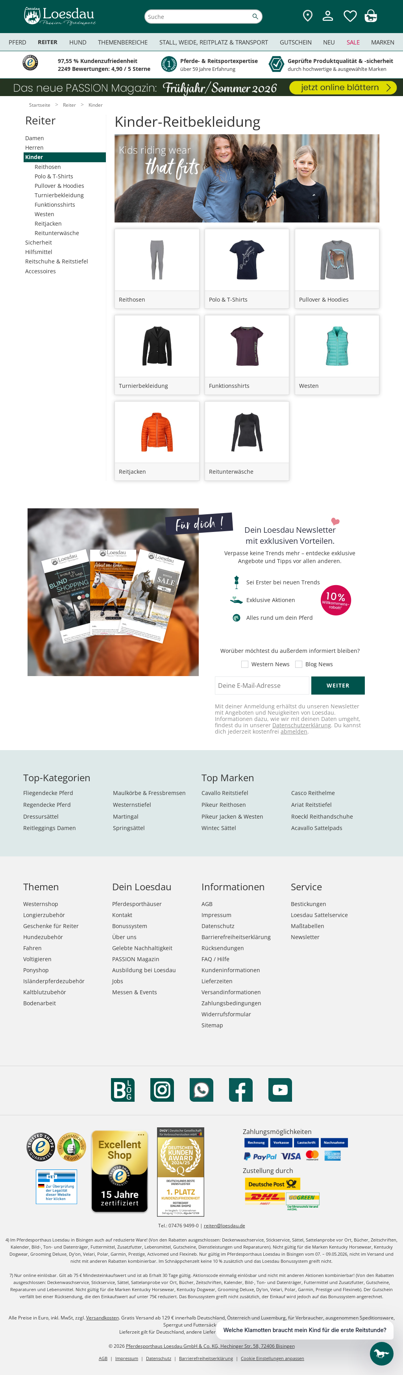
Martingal (126, 816)
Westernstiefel (132, 804)
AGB (207, 904)
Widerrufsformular (226, 1014)
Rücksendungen (223, 948)
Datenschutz (218, 926)
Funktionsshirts (55, 204)
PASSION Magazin (135, 959)
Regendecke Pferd (47, 804)
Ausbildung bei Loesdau (144, 970)
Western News (270, 664)
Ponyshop (36, 970)
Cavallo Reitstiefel (225, 793)
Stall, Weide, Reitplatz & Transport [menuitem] (213, 42)
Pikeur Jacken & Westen (232, 816)
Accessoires (40, 271)
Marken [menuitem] (382, 42)
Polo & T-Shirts (54, 176)
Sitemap (212, 1025)
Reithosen (48, 166)
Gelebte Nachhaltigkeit (142, 948)
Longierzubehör (44, 915)
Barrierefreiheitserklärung (236, 937)
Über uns (124, 937)
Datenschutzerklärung (301, 725)
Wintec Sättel (219, 828)
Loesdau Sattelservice (319, 915)
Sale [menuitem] (353, 42)
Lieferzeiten (217, 981)
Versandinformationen (231, 992)
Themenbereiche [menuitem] (123, 42)
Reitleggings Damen (49, 828)
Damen (34, 138)
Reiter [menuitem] (47, 42)
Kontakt (122, 915)
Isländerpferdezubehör (54, 981)
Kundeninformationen (231, 970)
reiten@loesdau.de (224, 1225)
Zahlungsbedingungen (231, 1003)
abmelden (294, 731)
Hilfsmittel (38, 252)
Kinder (34, 157)
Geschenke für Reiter (51, 926)
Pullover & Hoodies (59, 185)
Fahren (32, 948)
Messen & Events (134, 992)
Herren (34, 147)
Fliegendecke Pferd (48, 793)
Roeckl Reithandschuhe (322, 816)
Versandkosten (102, 1317)
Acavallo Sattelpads (316, 828)
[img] (370, 20)
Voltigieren (37, 959)
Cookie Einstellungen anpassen (272, 1358)
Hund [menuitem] (78, 42)
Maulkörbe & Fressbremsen (149, 793)
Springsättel (129, 828)
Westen (44, 214)
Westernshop (40, 904)
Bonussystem (129, 926)
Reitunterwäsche (57, 233)
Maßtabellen (307, 926)
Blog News (319, 664)
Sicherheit (38, 242)
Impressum (216, 915)
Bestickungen (308, 904)
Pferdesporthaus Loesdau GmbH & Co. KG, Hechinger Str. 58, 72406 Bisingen (210, 1346)
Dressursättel (41, 816)
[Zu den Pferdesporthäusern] (308, 16)
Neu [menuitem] (329, 42)
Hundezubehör (43, 937)
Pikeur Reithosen (224, 804)
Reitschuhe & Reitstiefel (56, 261)
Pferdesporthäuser (137, 904)
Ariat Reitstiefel (311, 804)
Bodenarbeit (39, 1003)
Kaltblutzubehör (44, 992)
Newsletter (305, 937)
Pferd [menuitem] (17, 42)
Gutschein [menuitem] (296, 42)
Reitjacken (48, 223)
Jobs (117, 981)
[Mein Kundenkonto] (328, 22)
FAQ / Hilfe (215, 959)
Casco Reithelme (313, 793)
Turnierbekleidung (59, 195)
